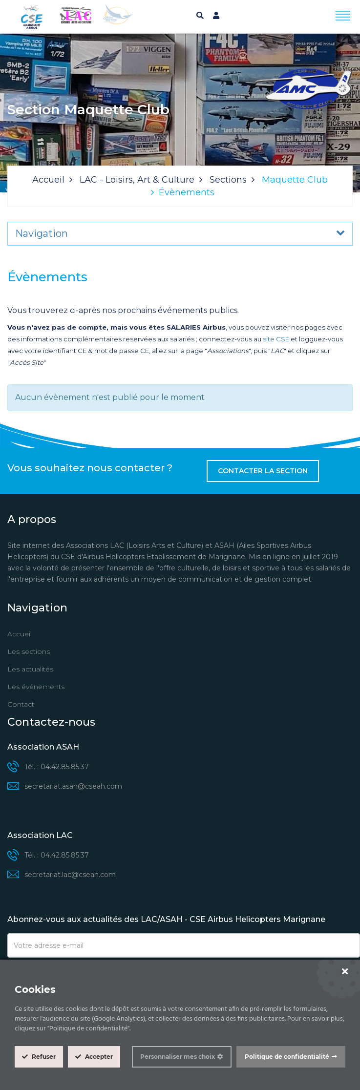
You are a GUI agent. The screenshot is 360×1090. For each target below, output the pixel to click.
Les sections (28, 651)
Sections (228, 179)
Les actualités (30, 669)
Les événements (35, 686)
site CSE (276, 339)
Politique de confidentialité (287, 1056)
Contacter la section (263, 470)
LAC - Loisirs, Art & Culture (137, 179)
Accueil (48, 179)
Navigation (41, 233)
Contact (20, 704)
